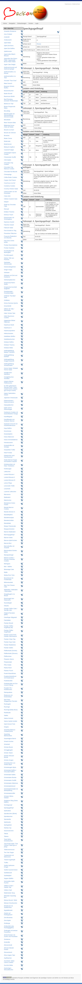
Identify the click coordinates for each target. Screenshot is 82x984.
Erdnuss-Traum (8, 215)
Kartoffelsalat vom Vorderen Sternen (9, 420)
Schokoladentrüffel (9, 793)
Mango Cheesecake (10, 526)
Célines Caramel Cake (10, 199)
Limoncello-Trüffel (9, 486)
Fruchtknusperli (8, 255)
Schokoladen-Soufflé (10, 780)
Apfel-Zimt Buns (8, 45)
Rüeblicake (7, 712)
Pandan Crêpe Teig (9, 639)
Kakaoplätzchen (8, 405)
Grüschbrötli (7, 306)
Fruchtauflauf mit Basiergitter (9, 251)
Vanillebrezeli (8, 872)
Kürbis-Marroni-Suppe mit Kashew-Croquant (10, 460)
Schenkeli (7, 744)
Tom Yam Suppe (9, 852)
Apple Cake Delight (9, 64)
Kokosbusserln (8, 442)
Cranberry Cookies (9, 186)
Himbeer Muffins (9, 342)
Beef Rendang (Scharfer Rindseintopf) (11, 100)
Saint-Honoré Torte (9, 724)
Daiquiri (6, 202)
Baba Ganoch (8, 83)
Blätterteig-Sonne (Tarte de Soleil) (9, 126)
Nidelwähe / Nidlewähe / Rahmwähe (11, 590)
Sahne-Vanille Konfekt (10, 721)
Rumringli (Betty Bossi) (11, 710)
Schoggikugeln (8, 750)
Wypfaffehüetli (8, 910)
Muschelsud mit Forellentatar (8, 578)
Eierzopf (6, 209)
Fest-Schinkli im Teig (10, 230)
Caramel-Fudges (9, 150)
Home (5, 23)
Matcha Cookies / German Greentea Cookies (9, 559)
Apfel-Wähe (7, 43)
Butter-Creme (8, 138)
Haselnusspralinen (9, 330)
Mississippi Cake (9, 569)
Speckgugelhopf (9, 808)
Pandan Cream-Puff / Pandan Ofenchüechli (10, 635)
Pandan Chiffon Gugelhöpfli (8, 631)
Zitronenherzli (8, 952)
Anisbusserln (8, 40)
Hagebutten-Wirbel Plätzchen (9, 321)
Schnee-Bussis (8, 747)
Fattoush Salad (8, 227)
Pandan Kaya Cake (9, 642)
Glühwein (7, 272)
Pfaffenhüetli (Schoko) (10, 650)
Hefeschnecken (8, 333)
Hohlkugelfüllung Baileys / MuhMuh (9, 351)
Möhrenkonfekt (8, 582)
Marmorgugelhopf (9, 534)
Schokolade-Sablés (9, 774)
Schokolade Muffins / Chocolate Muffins (10, 771)
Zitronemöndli (8, 945)
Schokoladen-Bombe (10, 777)
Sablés (6, 715)
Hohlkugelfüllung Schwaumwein (9, 364)
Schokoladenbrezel (9, 786)
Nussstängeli (8, 603)
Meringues (7, 564)
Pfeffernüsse (7, 656)
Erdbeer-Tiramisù (9, 212)
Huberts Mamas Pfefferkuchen (8, 382)
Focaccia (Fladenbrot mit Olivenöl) (10, 237)
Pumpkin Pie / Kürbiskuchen (8, 688)
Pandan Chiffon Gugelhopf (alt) (8, 626)
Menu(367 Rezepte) (39, 11)
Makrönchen (7, 500)
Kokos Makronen (9, 437)
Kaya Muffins (8, 428)
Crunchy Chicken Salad (11, 189)
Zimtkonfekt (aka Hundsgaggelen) (9, 926)
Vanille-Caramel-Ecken (11, 870)
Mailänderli (7, 497)
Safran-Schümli (8, 718)
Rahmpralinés (8, 692)
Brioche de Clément (10, 132)
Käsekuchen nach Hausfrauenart (9, 456)
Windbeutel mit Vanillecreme (8, 906)
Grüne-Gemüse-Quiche (11, 303)
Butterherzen (8, 144)
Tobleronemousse (9, 849)
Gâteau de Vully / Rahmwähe (9, 309)
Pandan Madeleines (10, 645)
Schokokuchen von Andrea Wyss (9, 763)
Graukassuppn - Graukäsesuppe (8, 292)
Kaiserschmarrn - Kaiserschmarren (9, 401)
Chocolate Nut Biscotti (10, 171)
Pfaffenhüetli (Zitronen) (11, 653)
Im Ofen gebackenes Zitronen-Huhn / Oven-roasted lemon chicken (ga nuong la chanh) (10, 388)
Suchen (30, 23)
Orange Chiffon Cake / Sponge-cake (10, 609)
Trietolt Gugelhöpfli (9, 860)
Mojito (6, 572)
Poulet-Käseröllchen (10, 673)
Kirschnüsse (7, 431)
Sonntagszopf (8, 805)
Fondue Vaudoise (9, 248)
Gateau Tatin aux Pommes (9, 258)
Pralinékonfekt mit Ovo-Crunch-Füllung (11, 684)
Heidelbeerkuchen (9, 339)
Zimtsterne (7, 939)
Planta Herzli (8, 668)
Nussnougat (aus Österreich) (9, 599)
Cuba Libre (7, 196)
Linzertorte (7, 489)
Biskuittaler (7, 120)
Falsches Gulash (9, 225)
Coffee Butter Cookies (10, 177)
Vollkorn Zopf (8, 890)
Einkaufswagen (21, 23)
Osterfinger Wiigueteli (10, 617)
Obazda (6, 606)
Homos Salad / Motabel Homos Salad (11, 369)
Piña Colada (7, 665)
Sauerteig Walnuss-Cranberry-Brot (10, 730)
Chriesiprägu (8, 174)
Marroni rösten (8, 537)
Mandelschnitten (9, 520)
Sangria (6, 727)
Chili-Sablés (7, 160)
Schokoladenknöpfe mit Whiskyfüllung (11, 789)
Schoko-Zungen (8, 760)
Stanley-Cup (7, 828)
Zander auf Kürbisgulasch (8, 913)
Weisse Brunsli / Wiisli (10, 900)
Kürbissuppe (7, 469)
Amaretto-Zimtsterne (10, 31)
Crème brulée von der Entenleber (10, 192)
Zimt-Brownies (8, 917)
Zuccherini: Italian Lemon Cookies (9, 961)
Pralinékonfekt (8, 681)
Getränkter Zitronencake (8, 263)
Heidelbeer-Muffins (9, 336)
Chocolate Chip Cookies (8, 163)
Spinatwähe (7, 819)
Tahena (6, 836)
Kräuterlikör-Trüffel (9, 450)
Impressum (68, 4)
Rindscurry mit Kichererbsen (8, 696)
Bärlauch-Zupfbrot (9, 147)
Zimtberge (7, 923)
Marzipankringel (8, 555)
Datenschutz (76, 4)
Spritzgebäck (8, 825)
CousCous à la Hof (9, 183)
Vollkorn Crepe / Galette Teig (8, 886)
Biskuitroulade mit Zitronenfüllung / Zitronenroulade (9, 115)
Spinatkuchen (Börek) (10, 813)
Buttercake (7, 141)
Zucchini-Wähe (8, 965)
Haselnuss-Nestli (9, 325)
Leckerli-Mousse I (9, 474)
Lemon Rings (8, 483)
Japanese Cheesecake (11, 397)
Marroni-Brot (7, 543)
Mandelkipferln (8, 514)
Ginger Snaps (8, 269)
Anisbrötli (6, 37)
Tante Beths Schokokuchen (8, 840)
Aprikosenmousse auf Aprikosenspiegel (10, 68)
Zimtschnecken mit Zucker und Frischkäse (10, 935)
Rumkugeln (7, 704)
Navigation (12, 23)
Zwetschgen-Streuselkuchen (8, 968)
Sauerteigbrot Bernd (10, 738)
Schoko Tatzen (8, 753)
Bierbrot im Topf (8, 103)
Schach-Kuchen (8, 741)
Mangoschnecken (9, 529)
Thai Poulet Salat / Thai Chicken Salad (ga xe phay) (11, 845)
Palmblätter (7, 620)
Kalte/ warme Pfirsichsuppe (8, 408)
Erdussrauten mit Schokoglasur (9, 218)
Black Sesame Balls (10, 122)
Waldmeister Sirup (9, 893)
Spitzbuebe (7, 822)
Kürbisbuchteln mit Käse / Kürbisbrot (9, 465)
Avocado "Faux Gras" (10, 80)
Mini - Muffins (8, 566)
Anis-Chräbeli (8, 34)
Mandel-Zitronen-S (9, 512)
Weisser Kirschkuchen (10, 903)
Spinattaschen (8, 816)
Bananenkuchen (9, 90)
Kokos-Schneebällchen (11, 439)
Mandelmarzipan (9, 517)
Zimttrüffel (7, 942)
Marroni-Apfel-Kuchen (10, 540)
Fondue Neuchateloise (10, 245)
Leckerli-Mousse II (9, 477)
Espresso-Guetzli (9, 222)
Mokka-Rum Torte (9, 575)
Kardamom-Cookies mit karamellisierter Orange (11, 413)
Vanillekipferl (7, 875)
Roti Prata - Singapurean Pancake (10, 700)
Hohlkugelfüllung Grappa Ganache (9, 360)
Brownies (6, 135)
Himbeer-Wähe (8, 348)
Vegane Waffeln (8, 878)
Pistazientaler (8, 662)
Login (36, 23)
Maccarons (7, 494)
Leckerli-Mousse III (9, 480)
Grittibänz (7, 300)
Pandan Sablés (8, 648)
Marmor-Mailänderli (9, 532)
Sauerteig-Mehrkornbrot (8, 734)
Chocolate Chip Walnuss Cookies (9, 168)
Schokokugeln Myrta (10, 767)
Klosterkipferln (8, 434)
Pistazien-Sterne (9, 659)
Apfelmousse (8, 51)
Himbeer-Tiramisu (9, 345)
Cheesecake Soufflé (10, 157)
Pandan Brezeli (8, 623)
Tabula (6, 833)
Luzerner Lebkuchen (10, 491)
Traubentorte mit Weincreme (9, 856)
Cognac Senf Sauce (10, 180)
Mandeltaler (7, 523)
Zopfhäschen (8, 958)
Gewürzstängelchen (10, 267)
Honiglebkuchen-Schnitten (9, 377)
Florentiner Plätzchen (10, 233)
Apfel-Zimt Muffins (9, 48)
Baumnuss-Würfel (9, 96)
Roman (39, 44)
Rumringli (7, 707)
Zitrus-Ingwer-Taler (9, 955)
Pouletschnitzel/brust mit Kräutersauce (10, 677)
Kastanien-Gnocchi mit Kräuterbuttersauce (10, 424)
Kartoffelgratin (8, 416)
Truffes (6, 862)
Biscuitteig (7, 111)
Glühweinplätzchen (9, 280)
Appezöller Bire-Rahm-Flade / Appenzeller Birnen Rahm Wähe (10, 60)
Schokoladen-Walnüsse (11, 783)
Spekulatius (7, 810)
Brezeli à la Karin (9, 130)
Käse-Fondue (8, 452)
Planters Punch (8, 670)
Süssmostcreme (9, 830)
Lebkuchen (7, 471)
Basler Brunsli (8, 93)
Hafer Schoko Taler (9, 313)
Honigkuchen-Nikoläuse (8, 373)
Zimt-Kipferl (7, 920)
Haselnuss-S (8, 328)
